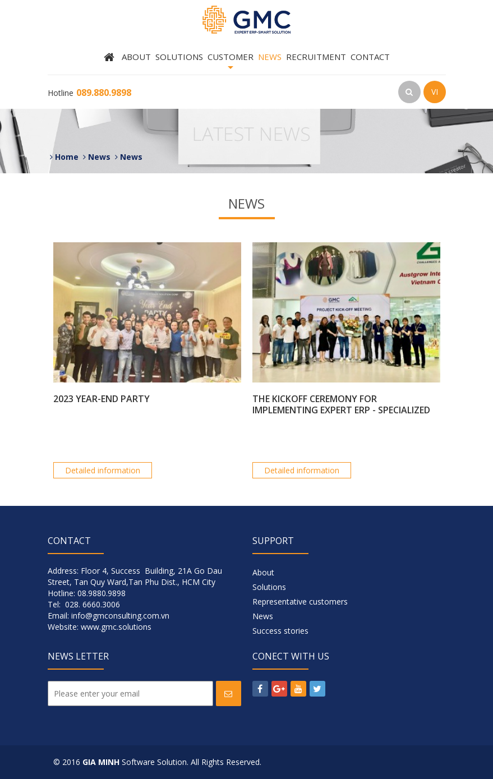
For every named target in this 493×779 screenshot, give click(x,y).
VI (434, 91)
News (270, 56)
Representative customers (300, 601)
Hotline (89, 92)
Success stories (280, 630)
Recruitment (316, 56)
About (136, 56)
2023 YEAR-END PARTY (101, 399)
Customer (231, 63)
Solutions (179, 56)
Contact (370, 56)
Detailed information (102, 470)
